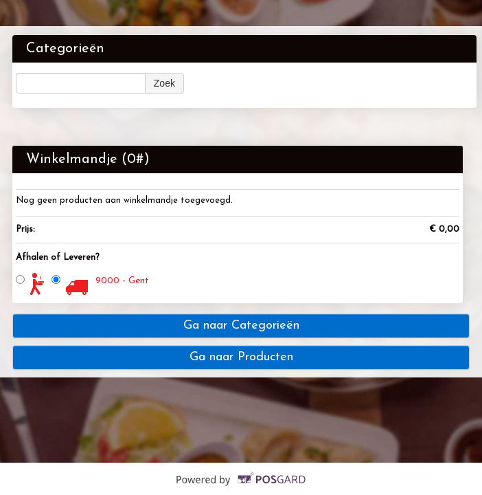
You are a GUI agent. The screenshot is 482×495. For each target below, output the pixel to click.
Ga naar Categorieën (241, 325)
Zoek (164, 83)
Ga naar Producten (241, 357)
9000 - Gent (122, 281)
